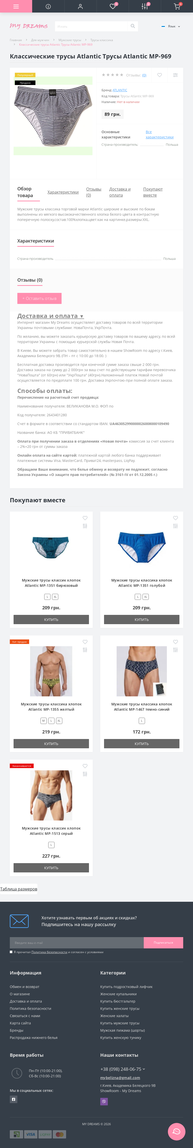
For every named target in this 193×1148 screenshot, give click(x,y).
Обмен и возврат (24, 986)
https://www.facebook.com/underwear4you (13, 1099)
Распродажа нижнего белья (34, 1037)
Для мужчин (40, 40)
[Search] (132, 26)
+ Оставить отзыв (39, 298)
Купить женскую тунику (120, 1037)
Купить (51, 619)
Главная (16, 40)
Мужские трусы (70, 40)
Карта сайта (20, 1023)
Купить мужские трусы (119, 1023)
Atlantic (120, 90)
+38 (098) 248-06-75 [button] (123, 1069)
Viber (104, 1101)
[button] (80, 6)
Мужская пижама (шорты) (122, 1030)
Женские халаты (114, 1015)
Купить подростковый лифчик (126, 986)
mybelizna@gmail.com (120, 1077)
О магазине (20, 994)
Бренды (16, 1030)
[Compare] (175, 75)
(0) (144, 75)
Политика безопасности (49, 952)
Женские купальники (118, 994)
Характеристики (63, 192)
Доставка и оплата (26, 1001)
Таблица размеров (18, 889)
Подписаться (163, 942)
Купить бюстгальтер (117, 1001)
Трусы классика (101, 40)
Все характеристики (160, 134)
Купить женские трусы (119, 1008)
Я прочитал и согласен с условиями (59, 952)
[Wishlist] (159, 75)
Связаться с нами (25, 1015)
